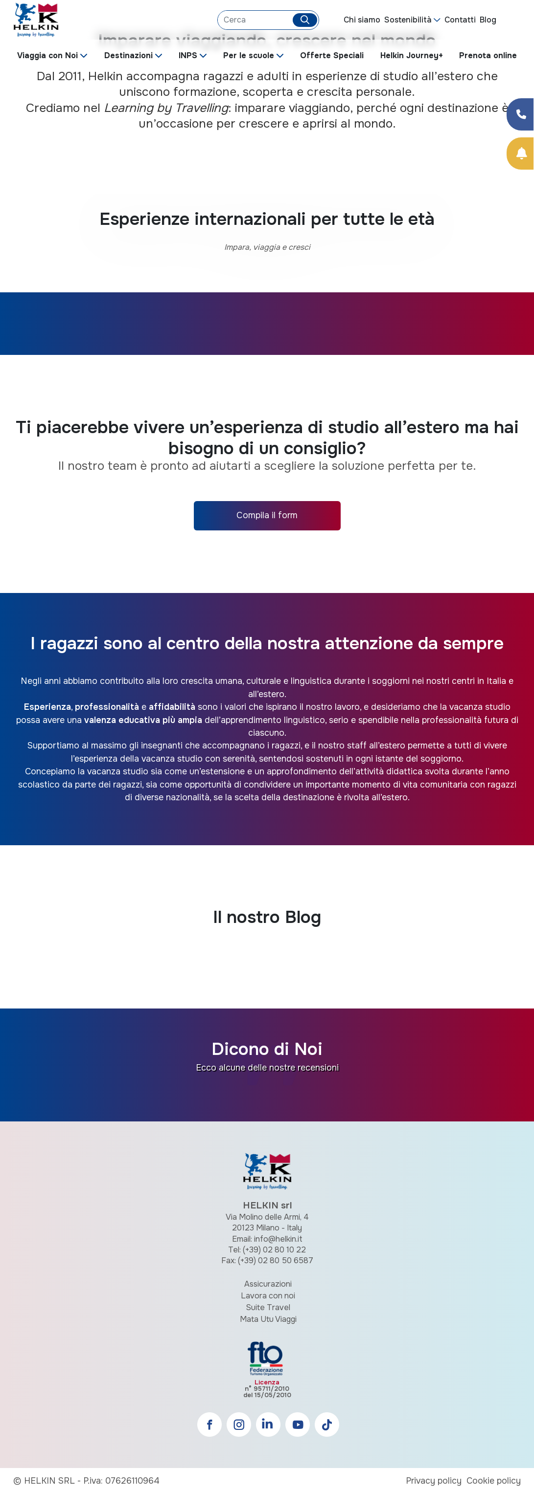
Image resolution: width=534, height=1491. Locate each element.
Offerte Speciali (332, 55)
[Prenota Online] (520, 153)
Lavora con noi (268, 1296)
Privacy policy (434, 1480)
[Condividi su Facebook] (520, 114)
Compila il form (267, 515)
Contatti (460, 20)
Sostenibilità (408, 20)
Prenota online (488, 55)
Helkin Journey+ (411, 55)
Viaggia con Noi (47, 55)
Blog (488, 20)
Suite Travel (268, 1307)
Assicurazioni (268, 1284)
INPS (188, 55)
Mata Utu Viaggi (268, 1319)
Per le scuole (248, 55)
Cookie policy (493, 1480)
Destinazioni (128, 55)
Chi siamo (362, 20)
